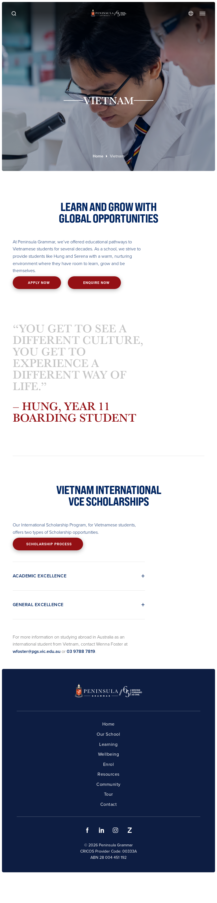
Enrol (108, 764)
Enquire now (94, 283)
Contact (108, 804)
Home (98, 156)
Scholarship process (48, 544)
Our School (108, 734)
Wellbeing (108, 754)
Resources (108, 774)
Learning (108, 744)
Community (108, 784)
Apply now (36, 283)
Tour (108, 794)
